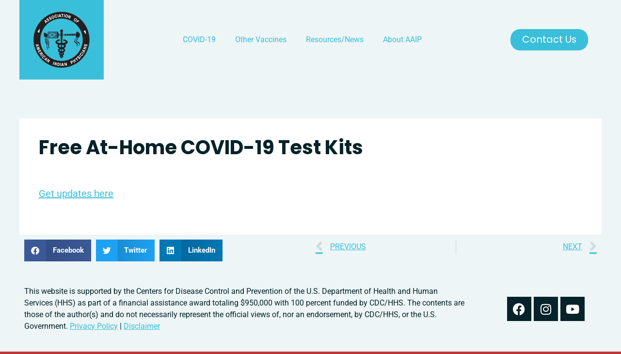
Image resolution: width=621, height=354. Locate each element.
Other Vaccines (261, 39)
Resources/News (335, 39)
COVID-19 (199, 39)
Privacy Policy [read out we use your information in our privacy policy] (94, 326)
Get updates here (76, 193)
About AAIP (402, 39)
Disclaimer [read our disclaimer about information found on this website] (142, 326)
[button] (57, 250)
